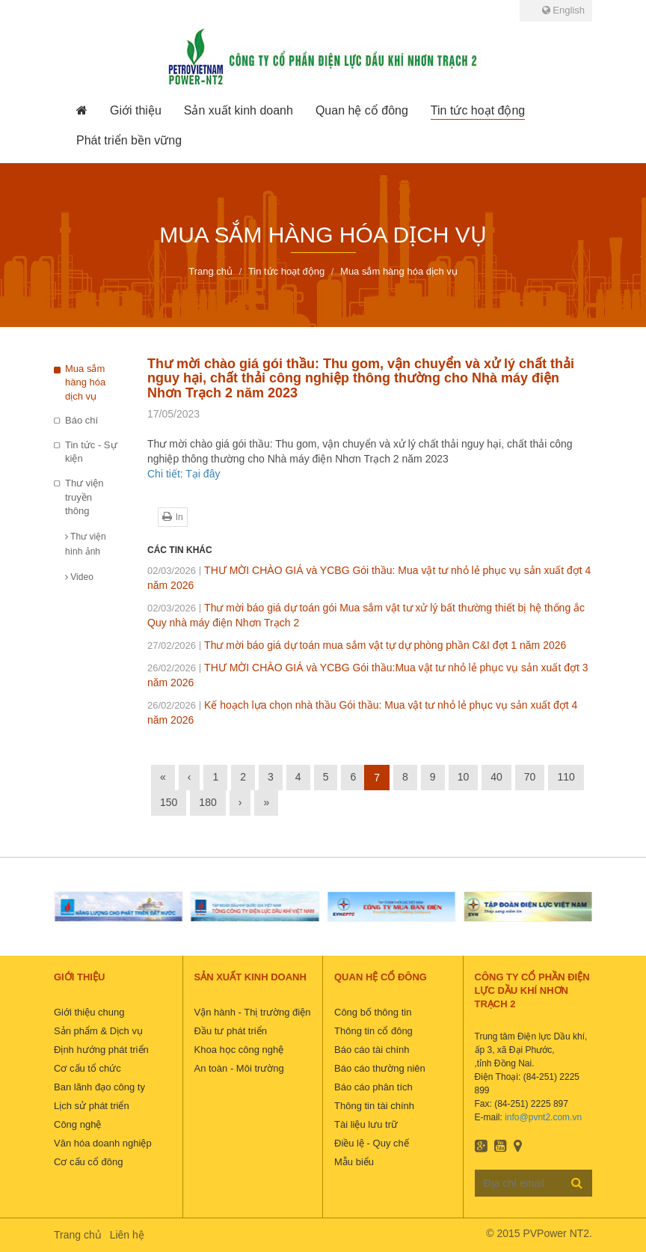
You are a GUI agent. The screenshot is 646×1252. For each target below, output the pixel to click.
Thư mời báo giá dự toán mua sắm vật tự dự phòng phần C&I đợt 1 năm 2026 (356, 645)
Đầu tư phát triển (230, 1030)
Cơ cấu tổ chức (87, 1068)
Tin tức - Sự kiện (91, 452)
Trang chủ (78, 1235)
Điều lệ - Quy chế (371, 1143)
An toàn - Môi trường (239, 1068)
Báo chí (81, 420)
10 (464, 777)
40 (496, 777)
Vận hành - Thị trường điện (252, 1012)
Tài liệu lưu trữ (366, 1124)
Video (79, 577)
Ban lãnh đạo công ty (99, 1087)
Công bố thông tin (372, 1012)
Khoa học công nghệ (239, 1049)
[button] (136, 111)
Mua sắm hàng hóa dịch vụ (85, 382)
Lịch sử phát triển (91, 1105)
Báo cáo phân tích (373, 1087)
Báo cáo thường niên (379, 1068)
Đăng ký (577, 1182)
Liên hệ (127, 1235)
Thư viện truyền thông (84, 496)
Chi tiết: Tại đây (183, 474)
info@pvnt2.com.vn (543, 1117)
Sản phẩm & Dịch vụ (98, 1030)
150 (168, 802)
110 (565, 777)
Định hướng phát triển (101, 1049)
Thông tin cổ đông (373, 1030)
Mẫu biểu (354, 1161)
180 (207, 802)
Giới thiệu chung (89, 1012)
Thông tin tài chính (374, 1105)
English (563, 10)
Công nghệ (77, 1124)
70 (530, 777)
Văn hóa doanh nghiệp (103, 1143)
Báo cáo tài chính (371, 1049)
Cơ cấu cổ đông (88, 1161)
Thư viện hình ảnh (85, 544)
